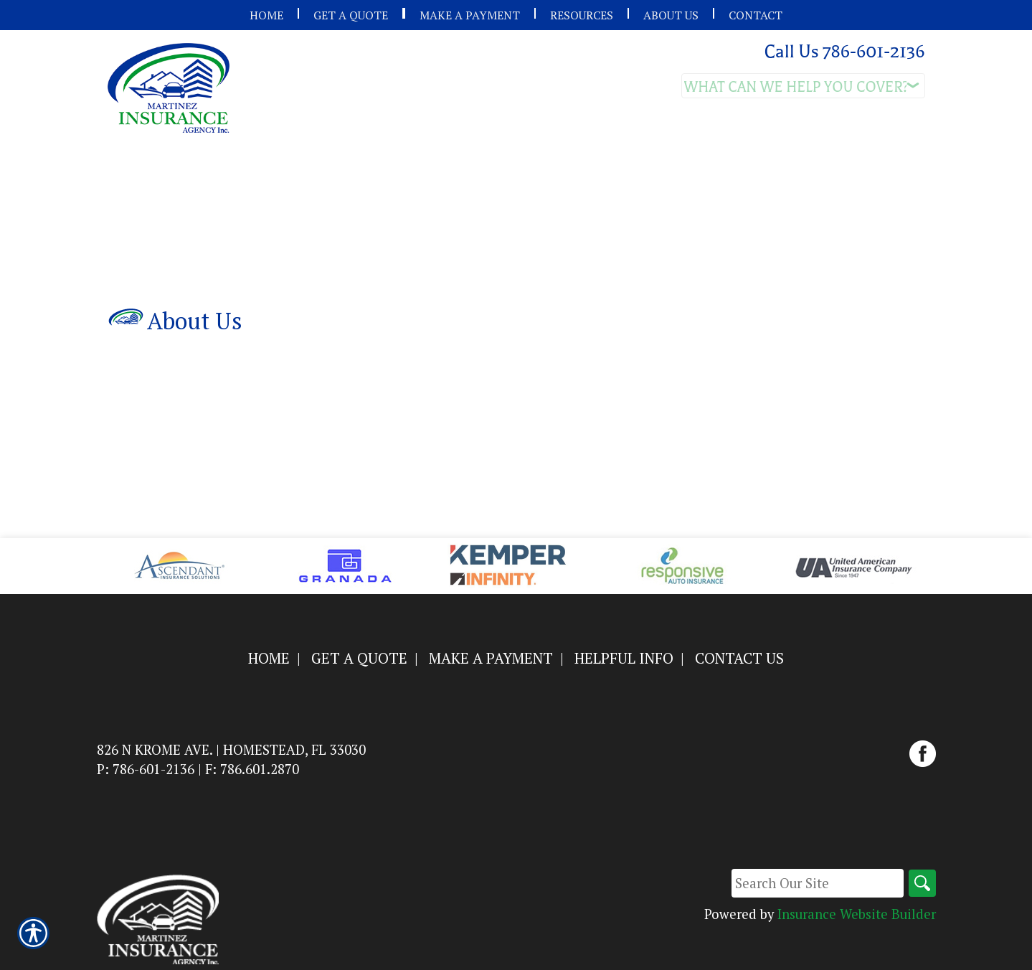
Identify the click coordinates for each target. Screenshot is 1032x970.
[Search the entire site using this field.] (816, 883)
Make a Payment (491, 658)
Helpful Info (623, 658)
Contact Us (739, 658)
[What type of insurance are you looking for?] (803, 85)
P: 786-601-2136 (145, 769)
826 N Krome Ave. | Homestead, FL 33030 (231, 749)
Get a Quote (359, 658)
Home (269, 658)
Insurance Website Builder (856, 914)
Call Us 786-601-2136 (844, 52)
